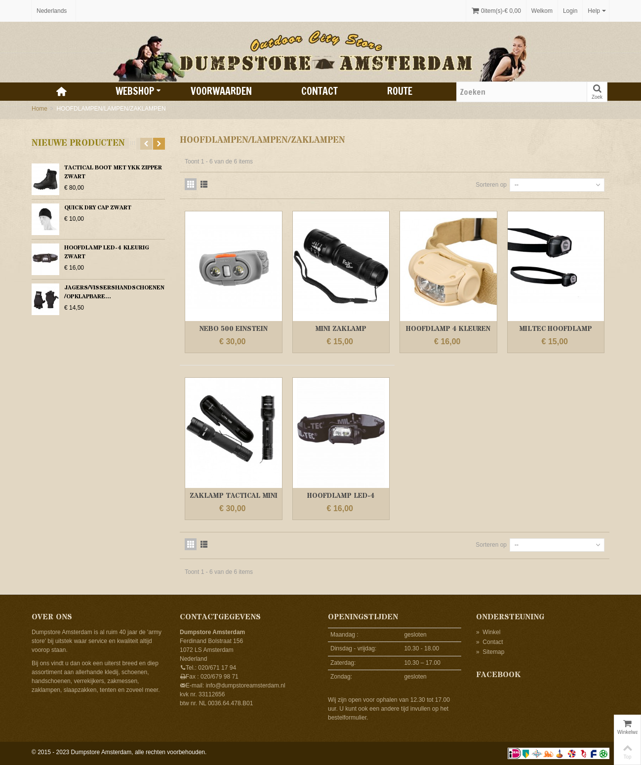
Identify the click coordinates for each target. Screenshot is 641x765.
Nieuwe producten (78, 143)
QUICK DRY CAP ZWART (97, 207)
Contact (319, 91)
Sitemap (490, 651)
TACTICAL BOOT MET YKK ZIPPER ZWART (113, 172)
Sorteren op (491, 184)
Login (570, 10)
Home (39, 108)
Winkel (488, 632)
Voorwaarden (221, 91)
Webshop (138, 91)
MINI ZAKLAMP (340, 329)
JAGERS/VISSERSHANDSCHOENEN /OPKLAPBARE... (114, 292)
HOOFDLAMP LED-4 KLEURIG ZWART (106, 252)
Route (399, 91)
